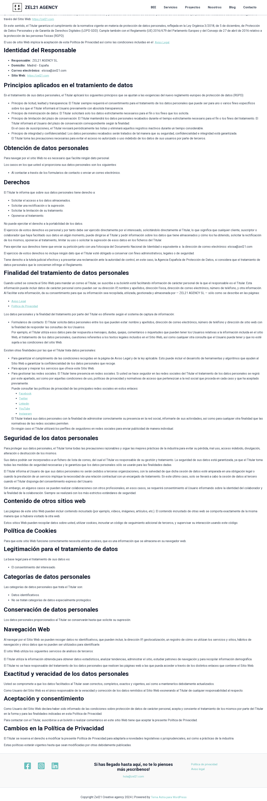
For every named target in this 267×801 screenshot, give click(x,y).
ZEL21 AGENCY (41, 7)
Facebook (25, 393)
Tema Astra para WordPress (169, 797)
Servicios (177, 7)
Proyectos (198, 7)
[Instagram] (41, 766)
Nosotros (218, 7)
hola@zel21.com (133, 776)
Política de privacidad (219, 764)
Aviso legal (212, 769)
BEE (161, 7)
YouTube (24, 408)
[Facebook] (31, 766)
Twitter (23, 398)
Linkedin (24, 403)
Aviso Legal (163, 42)
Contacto (250, 7)
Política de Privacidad (26, 306)
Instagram (25, 413)
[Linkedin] (51, 766)
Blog (234, 7)
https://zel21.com (44, 19)
